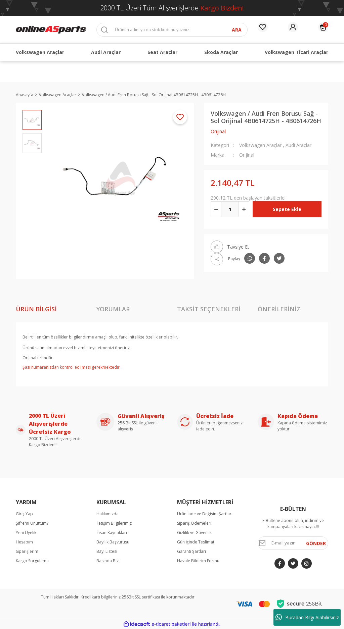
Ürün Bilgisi (36, 309)
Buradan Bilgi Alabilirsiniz (307, 617)
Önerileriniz (279, 309)
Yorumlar (113, 309)
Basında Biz (107, 561)
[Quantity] (230, 209)
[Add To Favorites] (180, 117)
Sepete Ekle (287, 209)
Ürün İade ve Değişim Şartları (204, 514)
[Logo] (51, 29)
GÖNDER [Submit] (316, 543)
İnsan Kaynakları (111, 532)
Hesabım (24, 542)
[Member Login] (293, 27)
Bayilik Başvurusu (112, 542)
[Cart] (323, 27)
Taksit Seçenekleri (209, 309)
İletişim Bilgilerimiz (114, 523)
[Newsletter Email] (293, 543)
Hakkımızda (107, 514)
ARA (237, 30)
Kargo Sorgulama (32, 561)
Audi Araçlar (298, 145)
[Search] (172, 30)
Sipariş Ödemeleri (194, 523)
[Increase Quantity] (244, 209)
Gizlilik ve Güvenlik (194, 532)
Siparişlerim (27, 551)
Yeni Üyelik (26, 532)
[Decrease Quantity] (216, 209)
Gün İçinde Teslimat (195, 542)
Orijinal (218, 131)
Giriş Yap (24, 514)
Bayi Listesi (106, 551)
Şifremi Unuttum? (32, 523)
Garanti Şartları (191, 551)
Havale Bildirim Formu (198, 561)
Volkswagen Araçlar (260, 145)
